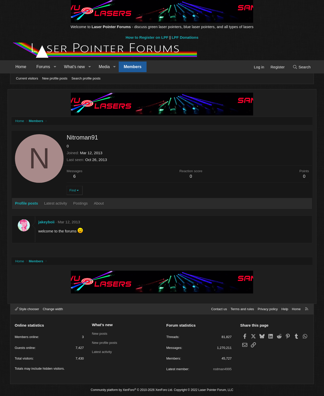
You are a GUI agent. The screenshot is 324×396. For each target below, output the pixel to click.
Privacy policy (268, 309)
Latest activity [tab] (58, 203)
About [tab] (102, 203)
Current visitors (27, 78)
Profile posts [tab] (29, 203)
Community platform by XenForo (132, 390)
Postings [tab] (83, 203)
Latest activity (102, 352)
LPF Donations (185, 37)
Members (135, 67)
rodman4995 (222, 369)
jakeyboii (49, 222)
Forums (45, 67)
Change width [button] (53, 309)
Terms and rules (242, 309)
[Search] (299, 67)
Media (106, 67)
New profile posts (54, 78)
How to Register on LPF (147, 37)
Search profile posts (85, 78)
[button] (57, 67)
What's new (76, 67)
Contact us (219, 309)
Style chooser (27, 309)
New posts (99, 333)
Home (23, 67)
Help (284, 309)
